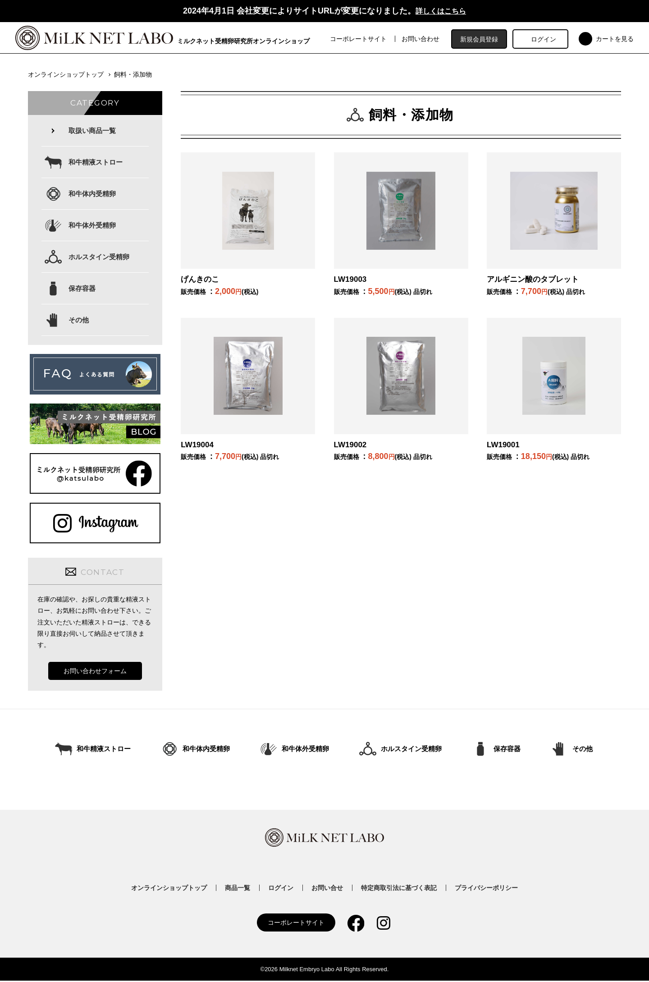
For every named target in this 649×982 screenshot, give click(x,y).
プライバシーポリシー (486, 889)
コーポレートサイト (360, 40)
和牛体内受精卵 (92, 195)
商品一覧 (237, 889)
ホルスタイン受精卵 (99, 258)
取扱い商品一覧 (92, 132)
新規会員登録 (481, 39)
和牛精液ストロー (96, 163)
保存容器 (82, 290)
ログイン (545, 39)
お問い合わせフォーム (95, 672)
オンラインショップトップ (66, 75)
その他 (79, 321)
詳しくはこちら (440, 10)
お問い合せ (327, 889)
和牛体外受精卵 (92, 226)
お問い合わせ (423, 40)
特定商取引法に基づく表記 (399, 889)
